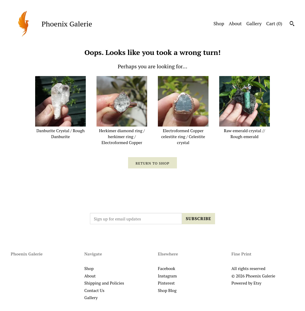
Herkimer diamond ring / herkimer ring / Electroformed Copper (122, 133)
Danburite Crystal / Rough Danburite (60, 130)
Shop (219, 23)
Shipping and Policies (104, 283)
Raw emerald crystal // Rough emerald (244, 130)
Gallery (254, 23)
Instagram (167, 276)
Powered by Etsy (246, 283)
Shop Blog (167, 290)
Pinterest (166, 283)
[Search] (292, 24)
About (235, 23)
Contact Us (94, 290)
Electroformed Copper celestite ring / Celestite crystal (183, 133)
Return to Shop (152, 163)
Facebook (166, 268)
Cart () (274, 23)
